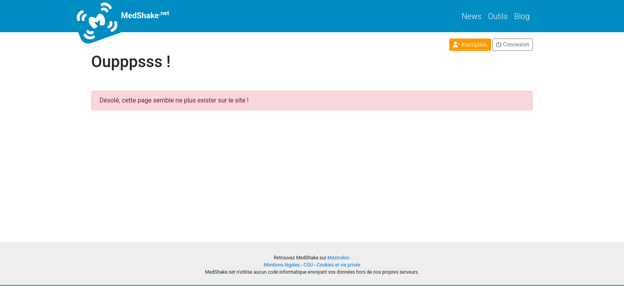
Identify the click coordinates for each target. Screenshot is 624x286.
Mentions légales (282, 265)
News (472, 16)
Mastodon (338, 258)
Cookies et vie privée (339, 265)
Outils (498, 16)
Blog (522, 16)
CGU (308, 265)
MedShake (130, 16)
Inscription (470, 44)
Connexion (512, 44)
